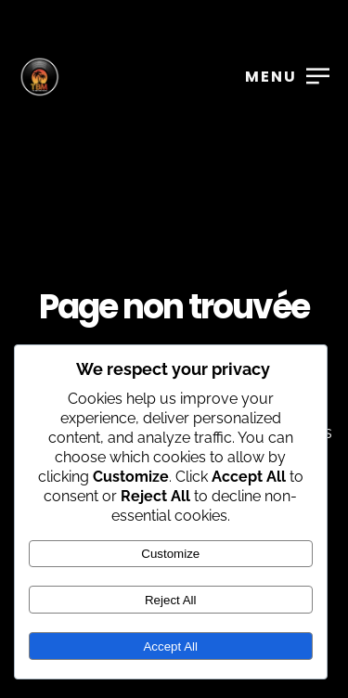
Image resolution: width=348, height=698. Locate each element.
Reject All (171, 600)
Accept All (170, 646)
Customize (170, 554)
